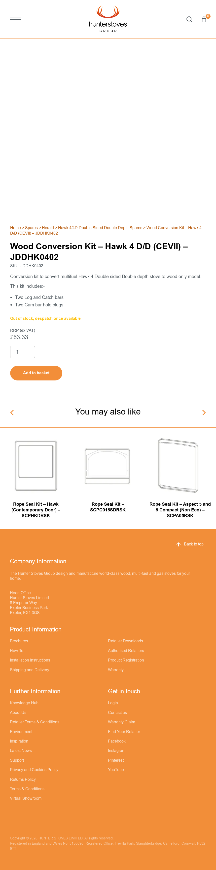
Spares (31, 228)
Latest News (21, 750)
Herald (48, 228)
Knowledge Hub (24, 703)
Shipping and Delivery (29, 670)
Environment (21, 732)
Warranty (116, 670)
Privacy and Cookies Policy (34, 770)
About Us (18, 712)
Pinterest (116, 760)
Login (113, 703)
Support (17, 760)
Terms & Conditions (27, 789)
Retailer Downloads (125, 641)
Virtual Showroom (25, 798)
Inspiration (19, 741)
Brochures (19, 641)
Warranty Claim (121, 722)
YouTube (116, 770)
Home (15, 228)
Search (189, 19)
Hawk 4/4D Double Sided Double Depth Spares (100, 228)
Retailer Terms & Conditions (34, 722)
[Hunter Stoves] (108, 19)
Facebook (117, 741)
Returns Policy (23, 779)
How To (16, 651)
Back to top (190, 544)
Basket (204, 19)
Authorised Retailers (126, 651)
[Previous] (12, 412)
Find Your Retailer (124, 732)
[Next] (203, 412)
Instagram (116, 750)
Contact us (117, 712)
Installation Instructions (30, 660)
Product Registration (126, 660)
